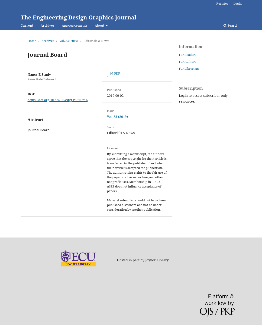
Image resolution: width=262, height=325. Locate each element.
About (100, 25)
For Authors (187, 61)
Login (237, 3)
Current (27, 25)
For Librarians (189, 68)
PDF (116, 73)
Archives (47, 25)
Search (230, 25)
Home (32, 41)
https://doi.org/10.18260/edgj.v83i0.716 (58, 100)
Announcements (74, 25)
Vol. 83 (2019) (68, 41)
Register (222, 3)
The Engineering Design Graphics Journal (78, 17)
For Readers (187, 55)
